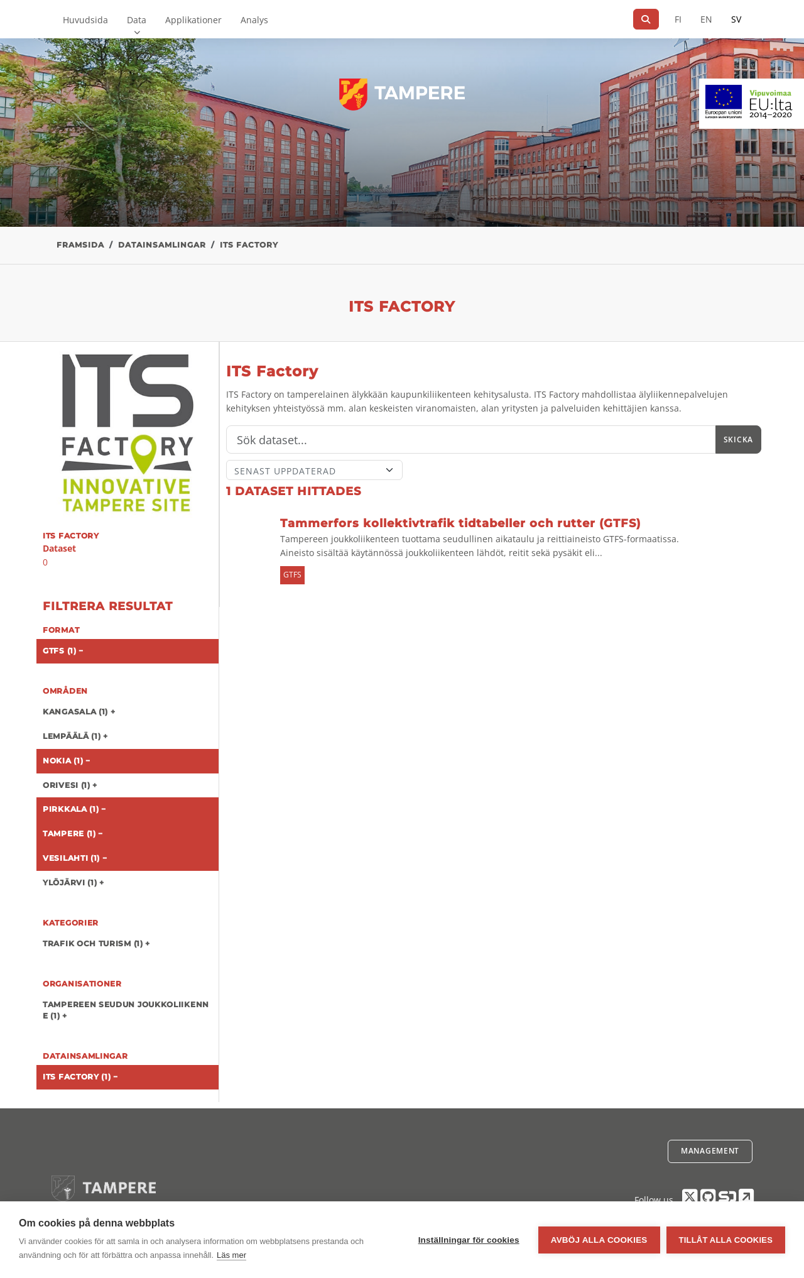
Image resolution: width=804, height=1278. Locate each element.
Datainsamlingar (162, 244)
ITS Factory (249, 244)
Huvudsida (85, 20)
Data (136, 20)
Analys (254, 20)
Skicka (738, 439)
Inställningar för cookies (468, 1240)
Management (710, 1150)
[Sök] (646, 19)
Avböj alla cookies (599, 1240)
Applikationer (193, 20)
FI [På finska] (678, 19)
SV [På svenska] (736, 19)
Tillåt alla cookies (726, 1240)
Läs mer (231, 1255)
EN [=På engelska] (706, 19)
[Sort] (314, 470)
